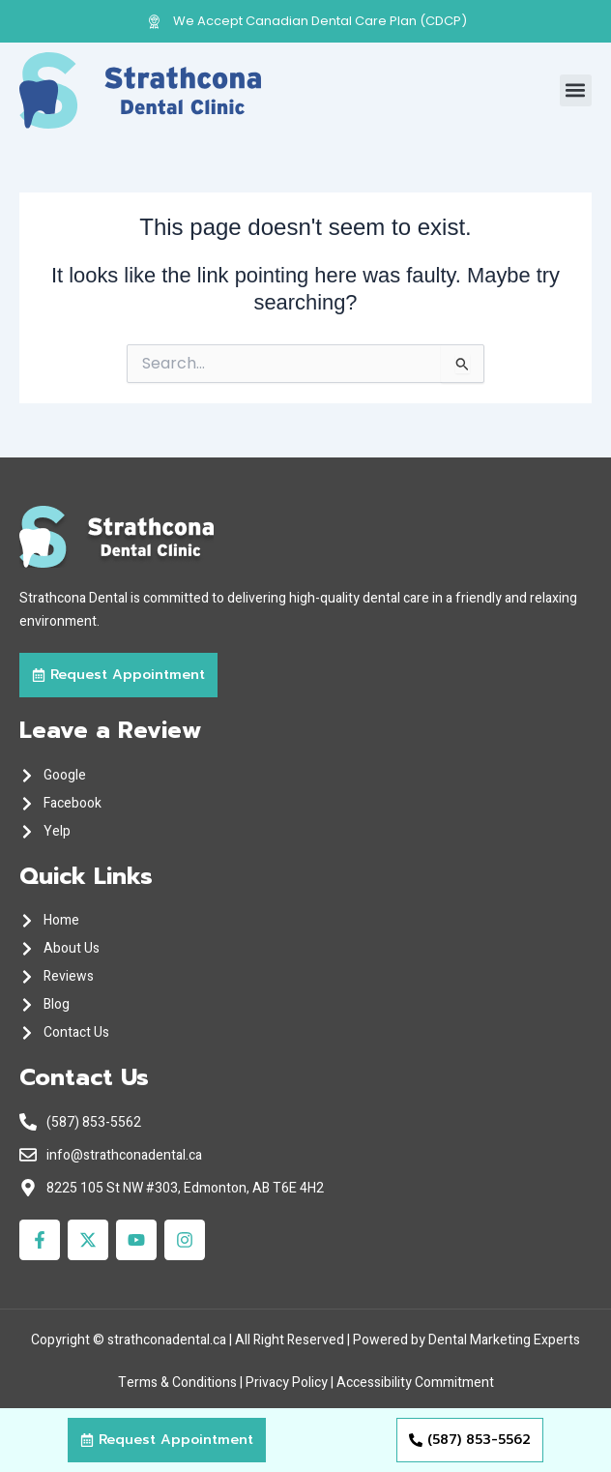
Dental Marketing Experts (504, 1340)
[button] (576, 90)
